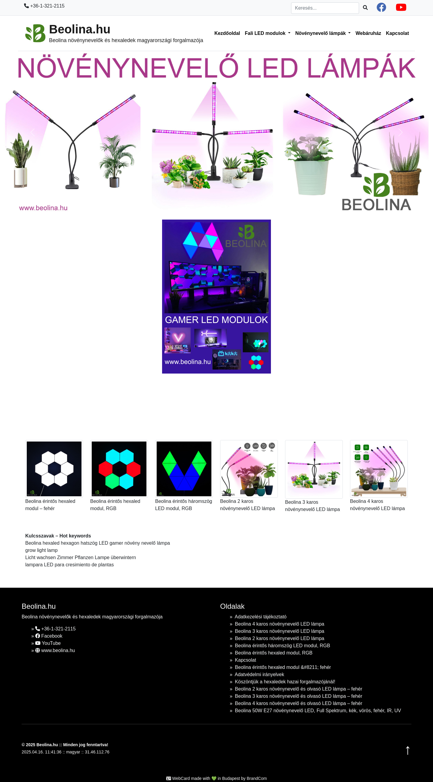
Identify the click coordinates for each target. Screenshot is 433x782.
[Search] (325, 8)
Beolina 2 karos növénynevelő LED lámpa (279, 638)
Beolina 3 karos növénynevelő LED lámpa (279, 631)
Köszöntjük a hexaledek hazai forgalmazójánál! (285, 681)
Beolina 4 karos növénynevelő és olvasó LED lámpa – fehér (298, 703)
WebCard (181, 778)
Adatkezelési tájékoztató (261, 616)
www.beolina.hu (55, 650)
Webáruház (368, 33)
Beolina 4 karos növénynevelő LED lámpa (279, 624)
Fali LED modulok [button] (266, 33)
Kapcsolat (397, 33)
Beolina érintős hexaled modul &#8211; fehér (283, 667)
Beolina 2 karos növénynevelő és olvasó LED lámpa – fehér (298, 688)
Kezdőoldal (227, 33)
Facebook (49, 636)
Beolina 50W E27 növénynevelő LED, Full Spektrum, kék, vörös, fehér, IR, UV (318, 710)
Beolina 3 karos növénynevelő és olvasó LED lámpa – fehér (298, 696)
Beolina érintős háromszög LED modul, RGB (282, 645)
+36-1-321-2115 (44, 5)
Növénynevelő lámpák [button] (321, 33)
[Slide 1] (189, 205)
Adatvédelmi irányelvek (259, 674)
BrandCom (257, 778)
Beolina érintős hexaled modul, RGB (273, 652)
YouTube (48, 643)
